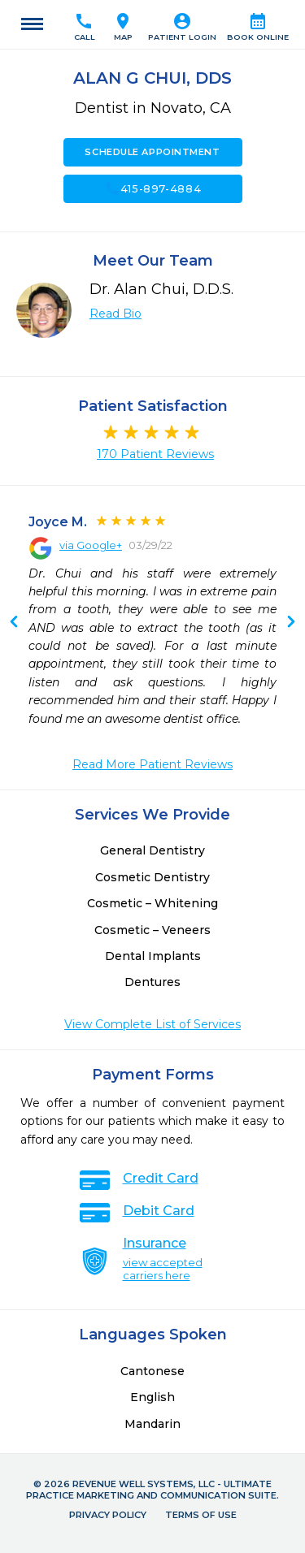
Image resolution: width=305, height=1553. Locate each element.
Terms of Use (201, 1515)
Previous (291, 623)
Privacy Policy (107, 1515)
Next (13, 623)
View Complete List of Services (152, 1024)
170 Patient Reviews (155, 454)
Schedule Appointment (152, 152)
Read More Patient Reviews (152, 764)
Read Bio (115, 313)
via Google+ (90, 545)
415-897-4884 (153, 188)
